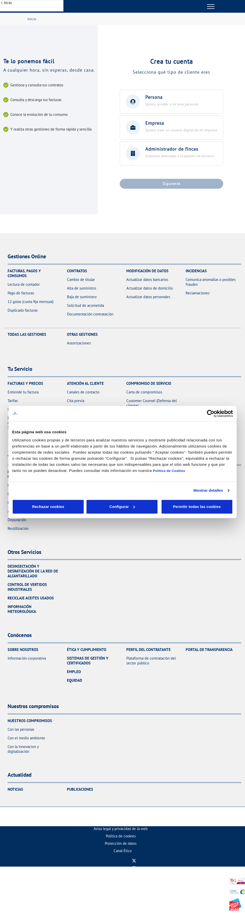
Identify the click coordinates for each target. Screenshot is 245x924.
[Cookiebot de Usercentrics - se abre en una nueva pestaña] (210, 413)
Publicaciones (80, 789)
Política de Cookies (169, 471)
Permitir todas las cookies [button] (196, 506)
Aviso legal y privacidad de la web (121, 828)
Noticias (15, 789)
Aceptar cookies (133, 506)
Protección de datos (120, 843)
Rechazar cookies (36, 506)
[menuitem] (121, 828)
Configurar (85, 506)
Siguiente (172, 183)
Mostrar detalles (208, 490)
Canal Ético (123, 850)
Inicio (31, 19)
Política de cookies (121, 836)
